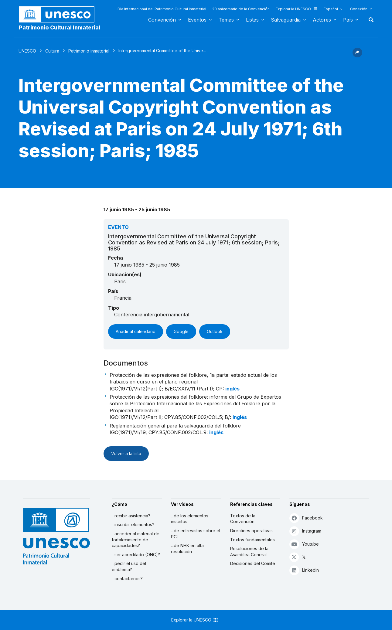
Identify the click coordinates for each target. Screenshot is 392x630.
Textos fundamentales (252, 539)
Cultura (52, 50)
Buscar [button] (369, 20)
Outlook (215, 331)
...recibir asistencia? (131, 515)
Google (181, 331)
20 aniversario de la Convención (241, 9)
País (348, 20)
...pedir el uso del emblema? (129, 566)
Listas (252, 20)
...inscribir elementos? (133, 524)
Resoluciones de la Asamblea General (249, 551)
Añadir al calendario (135, 331)
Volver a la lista (126, 453)
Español (331, 9)
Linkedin (304, 570)
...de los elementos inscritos (189, 518)
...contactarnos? (127, 578)
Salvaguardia (286, 20)
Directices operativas (251, 530)
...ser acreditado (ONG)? (136, 554)
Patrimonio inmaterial (88, 50)
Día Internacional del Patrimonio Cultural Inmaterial (162, 9)
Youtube (304, 544)
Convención (162, 20)
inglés (232, 389)
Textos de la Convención (242, 518)
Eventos (197, 20)
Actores (322, 20)
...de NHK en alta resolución (187, 548)
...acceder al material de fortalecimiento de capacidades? (135, 539)
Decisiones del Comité (252, 563)
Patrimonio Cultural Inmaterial (59, 27)
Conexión (358, 9)
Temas (226, 20)
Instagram (305, 531)
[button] (357, 56)
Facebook (306, 518)
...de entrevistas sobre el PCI (195, 533)
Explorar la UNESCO (297, 9)
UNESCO (27, 50)
